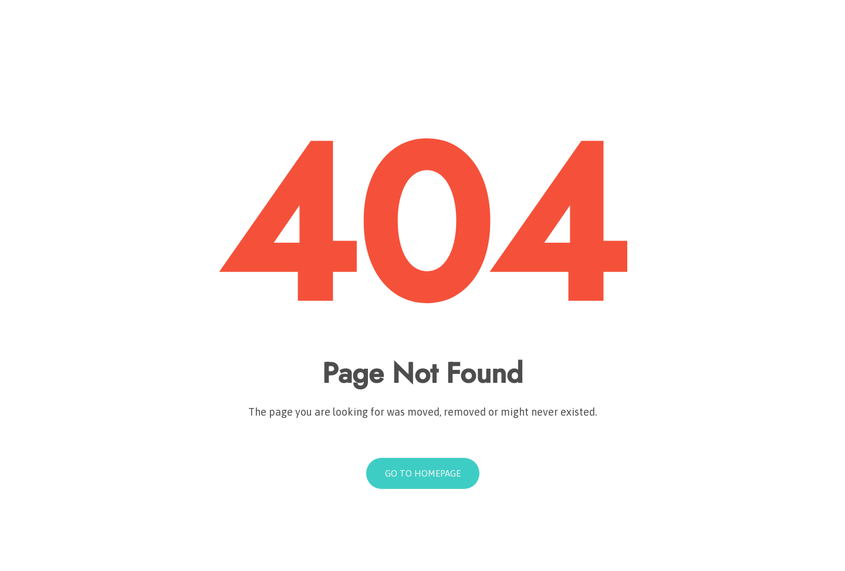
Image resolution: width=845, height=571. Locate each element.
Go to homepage (423, 473)
